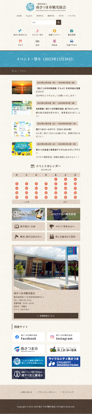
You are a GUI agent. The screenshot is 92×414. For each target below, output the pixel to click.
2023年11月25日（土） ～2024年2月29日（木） (57, 123)
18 (17, 193)
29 (56, 197)
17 (75, 188)
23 (65, 193)
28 (46, 197)
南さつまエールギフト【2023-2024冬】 (54, 129)
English (29, 15)
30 (65, 197)
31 (75, 197)
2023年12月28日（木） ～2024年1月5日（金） (56, 82)
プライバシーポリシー (47, 392)
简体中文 (40, 15)
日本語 (19, 15)
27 (36, 197)
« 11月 (26, 202)
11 (17, 188)
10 (75, 184)
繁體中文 (50, 15)
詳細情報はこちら (46, 316)
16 (65, 188)
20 (36, 193)
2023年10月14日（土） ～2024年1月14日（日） (57, 144)
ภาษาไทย (71, 15)
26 (26, 197)
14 (46, 188)
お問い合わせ (26, 392)
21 (46, 193)
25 (17, 197)
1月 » (65, 202)
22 (56, 193)
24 (75, 193)
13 (36, 188)
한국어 (60, 15)
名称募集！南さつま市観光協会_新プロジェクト (57, 108)
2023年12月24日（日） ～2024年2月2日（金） (56, 103)
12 (26, 188)
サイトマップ (68, 392)
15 (56, 188)
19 (26, 193)
